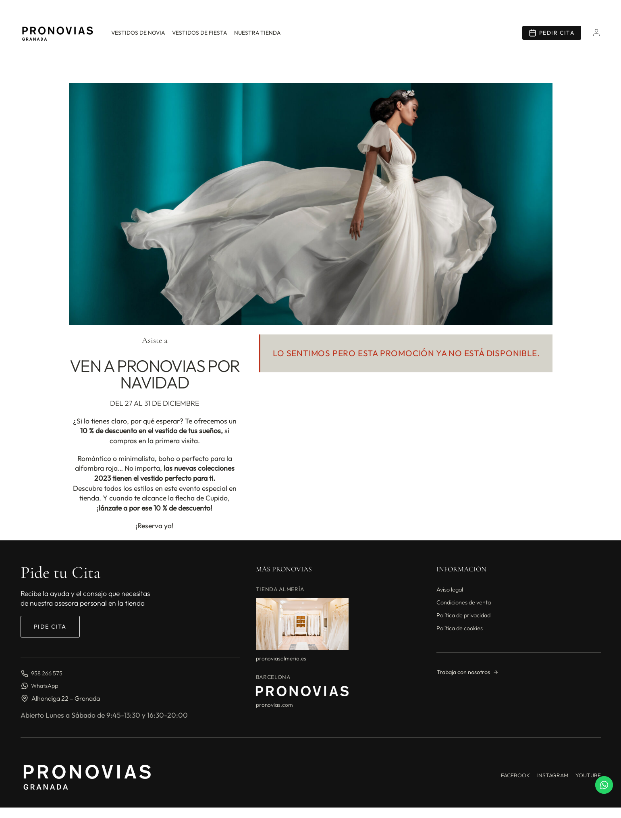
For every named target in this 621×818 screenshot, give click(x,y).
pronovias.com (274, 704)
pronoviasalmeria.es (281, 658)
